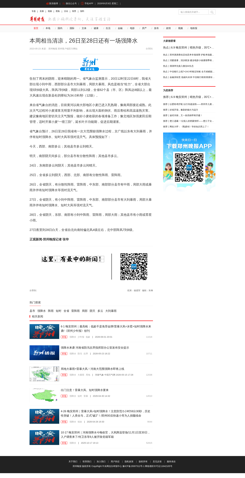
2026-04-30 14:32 (101, 397)
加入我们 (101, 466)
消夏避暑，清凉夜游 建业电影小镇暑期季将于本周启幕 (193, 61)
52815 (149, 448)
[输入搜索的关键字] (194, 12)
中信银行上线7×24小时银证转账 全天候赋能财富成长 (192, 72)
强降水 (41, 311)
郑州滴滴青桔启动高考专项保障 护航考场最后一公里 (192, 55)
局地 (88, 375)
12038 (149, 375)
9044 (149, 427)
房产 (144, 29)
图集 (60, 11)
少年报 (81, 338)
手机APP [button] (88, 3)
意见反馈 (157, 466)
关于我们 (73, 466)
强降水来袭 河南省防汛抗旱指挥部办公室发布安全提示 (99, 348)
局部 (85, 311)
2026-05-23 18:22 (101, 354)
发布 (156, 29)
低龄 (88, 338)
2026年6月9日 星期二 (110, 4)
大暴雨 (81, 375)
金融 (120, 29)
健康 (96, 29)
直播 (43, 11)
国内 (60, 29)
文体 (84, 29)
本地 (47, 29)
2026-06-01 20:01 (103, 338)
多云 (100, 311)
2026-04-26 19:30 (95, 427)
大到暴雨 (111, 311)
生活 (108, 29)
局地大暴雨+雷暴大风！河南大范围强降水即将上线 (96, 369)
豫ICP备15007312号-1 (133, 471)
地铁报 (193, 29)
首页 (35, 29)
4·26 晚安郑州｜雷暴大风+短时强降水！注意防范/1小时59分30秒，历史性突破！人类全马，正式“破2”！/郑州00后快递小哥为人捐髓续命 (105, 416)
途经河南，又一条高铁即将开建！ (182, 116)
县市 (32, 311)
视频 (51, 11)
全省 (66, 311)
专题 (34, 11)
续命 (80, 427)
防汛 (80, 354)
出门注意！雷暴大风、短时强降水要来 (87, 391)
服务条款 (171, 466)
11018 (149, 338)
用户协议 (115, 466)
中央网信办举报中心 (112, 471)
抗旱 (86, 354)
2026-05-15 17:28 (114, 375)
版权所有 (143, 466)
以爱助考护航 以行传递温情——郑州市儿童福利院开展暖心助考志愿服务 (201, 105)
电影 (132, 29)
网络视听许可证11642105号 (158, 471)
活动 (69, 11)
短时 (58, 311)
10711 (149, 354)
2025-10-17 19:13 (89, 448)
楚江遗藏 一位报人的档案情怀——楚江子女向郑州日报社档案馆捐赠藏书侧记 (204, 122)
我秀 (78, 11)
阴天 (92, 311)
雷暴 (86, 397)
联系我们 (87, 466)
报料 (86, 11)
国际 (72, 29)
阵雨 (51, 311)
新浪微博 (52, 3)
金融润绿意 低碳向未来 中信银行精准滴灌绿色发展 (191, 78)
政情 (168, 29)
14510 (149, 397)
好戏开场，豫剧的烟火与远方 (180, 110)
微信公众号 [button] (70, 3)
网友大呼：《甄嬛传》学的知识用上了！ (186, 127)
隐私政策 (129, 466)
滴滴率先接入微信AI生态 (178, 67)
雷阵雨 (75, 311)
